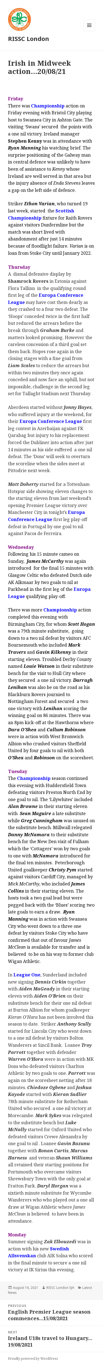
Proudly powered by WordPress (33, 1358)
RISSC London (28, 38)
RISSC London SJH (60, 1287)
